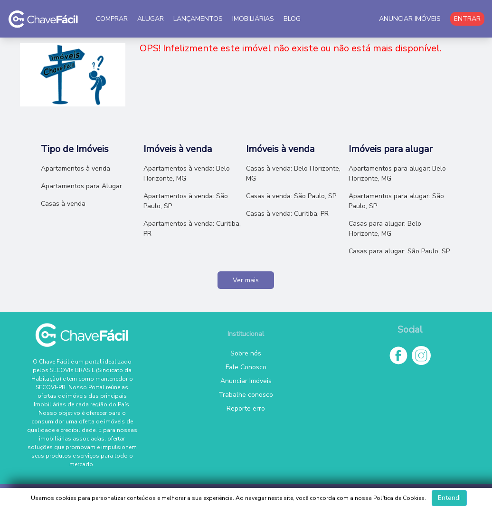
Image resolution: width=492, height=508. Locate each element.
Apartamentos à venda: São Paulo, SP (185, 201)
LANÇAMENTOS (198, 18)
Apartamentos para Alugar (81, 186)
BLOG (292, 18)
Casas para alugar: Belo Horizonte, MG (385, 228)
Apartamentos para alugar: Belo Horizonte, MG (397, 173)
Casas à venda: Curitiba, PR (287, 213)
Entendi (449, 497)
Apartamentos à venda (75, 168)
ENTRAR (467, 18)
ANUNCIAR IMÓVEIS (410, 18)
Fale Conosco (246, 367)
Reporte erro (246, 408)
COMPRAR (112, 18)
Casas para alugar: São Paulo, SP (399, 251)
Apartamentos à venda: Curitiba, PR (192, 228)
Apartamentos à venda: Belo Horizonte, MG (186, 173)
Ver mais (246, 280)
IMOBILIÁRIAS (253, 18)
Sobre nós (245, 353)
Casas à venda (63, 203)
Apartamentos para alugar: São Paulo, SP (396, 201)
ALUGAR (150, 18)
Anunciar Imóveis (246, 380)
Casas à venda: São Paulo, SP (291, 196)
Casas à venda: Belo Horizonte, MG (293, 173)
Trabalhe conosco (245, 394)
